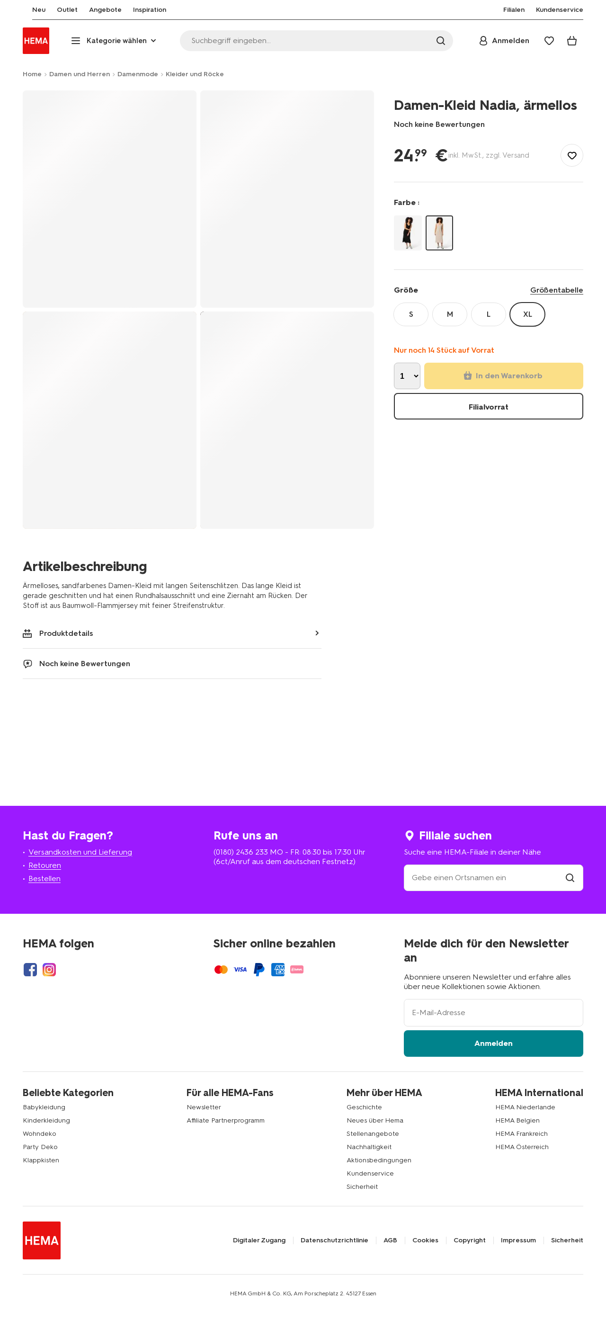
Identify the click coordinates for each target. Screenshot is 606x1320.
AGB (390, 1240)
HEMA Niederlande (525, 1107)
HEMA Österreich (522, 1147)
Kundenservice (370, 1173)
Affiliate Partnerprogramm (226, 1120)
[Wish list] (549, 40)
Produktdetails (58, 633)
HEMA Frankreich (521, 1134)
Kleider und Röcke (195, 74)
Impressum (518, 1240)
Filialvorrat (488, 406)
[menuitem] (29, 10)
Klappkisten (41, 1160)
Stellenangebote (373, 1134)
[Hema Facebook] (30, 969)
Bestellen (44, 878)
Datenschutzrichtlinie (334, 1240)
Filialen (514, 10)
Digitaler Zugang (259, 1240)
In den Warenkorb (503, 375)
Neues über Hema (375, 1120)
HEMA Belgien (517, 1120)
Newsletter (204, 1107)
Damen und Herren (79, 74)
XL (527, 314)
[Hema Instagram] (49, 969)
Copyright (470, 1240)
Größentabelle (556, 289)
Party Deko (40, 1147)
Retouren (44, 865)
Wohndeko (39, 1134)
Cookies (425, 1240)
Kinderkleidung (46, 1120)
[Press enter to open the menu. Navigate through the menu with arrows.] (115, 40)
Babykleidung (44, 1107)
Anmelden (493, 1043)
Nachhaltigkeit (369, 1147)
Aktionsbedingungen (379, 1160)
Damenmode (137, 74)
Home (32, 74)
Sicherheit (362, 1187)
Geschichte (364, 1107)
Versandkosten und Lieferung (80, 851)
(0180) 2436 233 (241, 851)
